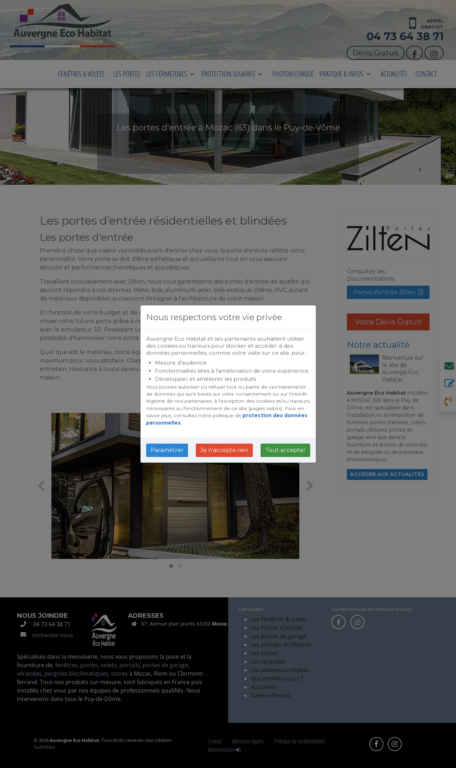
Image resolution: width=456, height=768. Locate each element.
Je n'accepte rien (224, 450)
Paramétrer (167, 450)
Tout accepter (285, 450)
